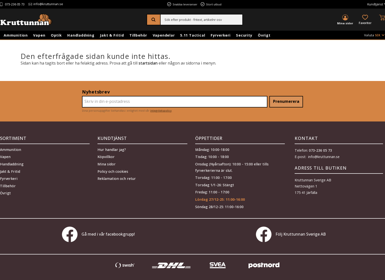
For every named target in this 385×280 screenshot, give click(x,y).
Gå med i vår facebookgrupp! (98, 234)
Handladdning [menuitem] (81, 35)
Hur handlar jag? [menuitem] (111, 149)
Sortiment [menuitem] (13, 138)
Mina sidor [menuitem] (345, 23)
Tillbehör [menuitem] (138, 35)
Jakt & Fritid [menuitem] (112, 35)
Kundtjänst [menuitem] (375, 4)
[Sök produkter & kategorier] (201, 19)
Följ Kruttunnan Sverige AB (291, 234)
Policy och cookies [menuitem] (112, 171)
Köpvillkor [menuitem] (106, 156)
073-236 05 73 (15, 4)
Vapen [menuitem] (39, 35)
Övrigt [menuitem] (264, 35)
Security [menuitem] (244, 35)
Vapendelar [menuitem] (164, 35)
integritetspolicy (161, 110)
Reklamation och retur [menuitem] (116, 178)
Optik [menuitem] (56, 35)
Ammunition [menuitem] (16, 35)
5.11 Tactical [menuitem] (192, 35)
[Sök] (154, 19)
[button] (365, 20)
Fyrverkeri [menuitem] (221, 35)
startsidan (148, 63)
